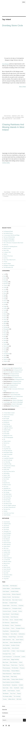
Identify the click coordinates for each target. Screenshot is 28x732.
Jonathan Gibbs (6, 552)
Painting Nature (6, 477)
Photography (6, 329)
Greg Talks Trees (7, 448)
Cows (4, 289)
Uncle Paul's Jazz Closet (8, 513)
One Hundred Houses (8, 233)
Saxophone (14, 685)
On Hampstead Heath (8, 231)
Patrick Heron (14, 665)
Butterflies (5, 283)
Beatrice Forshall (7, 597)
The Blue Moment (7, 490)
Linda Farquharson (7, 557)
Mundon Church (14, 392)
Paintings (5, 327)
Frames (5, 302)
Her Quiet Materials (7, 450)
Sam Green (5, 486)
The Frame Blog (7, 497)
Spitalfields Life (6, 488)
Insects (4, 317)
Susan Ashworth (6, 569)
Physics (5, 331)
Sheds (4, 338)
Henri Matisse (6, 634)
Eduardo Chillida (18, 619)
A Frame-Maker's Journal (8, 412)
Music (22, 115)
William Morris (11, 699)
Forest (4, 445)
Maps (4, 323)
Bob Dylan (5, 602)
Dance (4, 293)
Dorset (11, 619)
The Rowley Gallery (7, 574)
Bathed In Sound (7, 248)
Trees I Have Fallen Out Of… (9, 259)
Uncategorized (6, 353)
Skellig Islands (16, 194)
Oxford (20, 662)
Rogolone (14, 398)
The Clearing (6, 492)
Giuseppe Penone (20, 628)
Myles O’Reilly (22, 86)
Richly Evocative (7, 484)
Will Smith (19, 699)
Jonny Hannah (6, 554)
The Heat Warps (6, 499)
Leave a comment (16, 118)
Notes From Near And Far (9, 471)
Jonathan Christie (15, 645)
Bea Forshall (6, 418)
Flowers (5, 300)
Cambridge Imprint (7, 426)
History (5, 313)
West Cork (10, 118)
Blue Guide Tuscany (17, 599)
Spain (22, 687)
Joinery (5, 319)
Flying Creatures (7, 441)
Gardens (5, 308)
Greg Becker (6, 631)
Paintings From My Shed (8, 240)
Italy (13, 639)
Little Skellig (10, 194)
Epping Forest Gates (7, 435)
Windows (5, 361)
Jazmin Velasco (6, 546)
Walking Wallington (14, 405)
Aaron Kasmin (6, 521)
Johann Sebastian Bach (15, 642)
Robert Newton (6, 567)
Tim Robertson (6, 576)
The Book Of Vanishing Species (10, 246)
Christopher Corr (7, 531)
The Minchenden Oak (8, 267)
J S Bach (13, 651)
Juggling (5, 321)
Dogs (4, 295)
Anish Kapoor (6, 591)
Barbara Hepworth (16, 594)
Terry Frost (12, 693)
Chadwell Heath (13, 602)
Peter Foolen (6, 479)
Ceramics (5, 285)
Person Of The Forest (8, 256)
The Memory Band (7, 503)
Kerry (6, 194)
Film (4, 296)
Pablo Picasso (6, 665)
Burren (7, 193)
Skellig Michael (22, 194)
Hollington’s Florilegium (8, 265)
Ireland (22, 117)
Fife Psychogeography (8, 437)
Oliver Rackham (13, 662)
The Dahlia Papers (7, 494)
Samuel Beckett (6, 685)
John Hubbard (6, 645)
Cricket (5, 291)
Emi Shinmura (6, 538)
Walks (4, 357)
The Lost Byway (7, 501)
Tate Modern (6, 693)
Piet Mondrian (15, 668)
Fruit (4, 304)
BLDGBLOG (6, 422)
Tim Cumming (17, 696)
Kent (14, 653)
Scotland (21, 685)
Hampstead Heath (14, 631)
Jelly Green (5, 548)
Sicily (11, 687)
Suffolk (4, 690)
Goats (4, 310)
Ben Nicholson (15, 597)
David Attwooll (6, 614)
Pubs (4, 336)
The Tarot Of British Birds (9, 237)
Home (3, 706)
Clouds (5, 287)
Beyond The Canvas (7, 420)
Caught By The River (8, 428)
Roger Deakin (6, 676)
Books (4, 278)
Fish (4, 298)
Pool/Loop (5, 244)
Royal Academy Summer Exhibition (11, 682)
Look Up (5, 257)
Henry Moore (14, 634)
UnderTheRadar (6, 515)
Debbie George (6, 537)
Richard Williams (15, 670)
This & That (6, 346)
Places (23, 192)
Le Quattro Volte (7, 252)
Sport (4, 342)
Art (20, 192)
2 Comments (5, 196)
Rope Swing (14, 676)
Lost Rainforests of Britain (9, 465)
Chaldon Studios (7, 429)
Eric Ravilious (6, 625)
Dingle (22, 193)
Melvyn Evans (6, 563)
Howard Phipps (12, 636)
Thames (19, 693)
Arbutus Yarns (6, 416)
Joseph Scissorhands (7, 454)
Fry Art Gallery (6, 446)
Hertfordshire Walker (8, 452)
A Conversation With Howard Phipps (11, 235)
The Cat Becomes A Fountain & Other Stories (13, 242)
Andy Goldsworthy (15, 588)
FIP (4, 439)
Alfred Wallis (6, 585)
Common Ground (7, 611)
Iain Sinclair (20, 636)
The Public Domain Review (9, 507)
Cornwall (14, 611)
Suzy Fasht (5, 572)
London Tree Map (7, 463)
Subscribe (4, 709)
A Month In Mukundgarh (8, 239)
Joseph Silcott (6, 651)
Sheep (4, 340)
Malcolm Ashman (7, 561)
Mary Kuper (5, 662)
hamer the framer (7, 115)
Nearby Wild (6, 469)
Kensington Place (7, 653)
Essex (12, 625)
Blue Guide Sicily (7, 599)
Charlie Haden (6, 605)
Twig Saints (6, 578)
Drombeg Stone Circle (12, 25)
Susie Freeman (6, 571)
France (12, 628)
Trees (4, 349)
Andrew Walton (6, 588)
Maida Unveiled (6, 467)
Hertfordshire (22, 634)
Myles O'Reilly (5, 118)
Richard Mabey (6, 670)
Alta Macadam (13, 585)
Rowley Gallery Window (17, 679)
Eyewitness (18, 625)
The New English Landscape (9, 505)
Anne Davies (6, 525)
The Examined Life (7, 496)
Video (3, 117)
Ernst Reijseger (5, 63)
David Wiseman (6, 535)
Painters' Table (6, 475)
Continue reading (6, 162)
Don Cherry (5, 619)
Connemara (11, 193)
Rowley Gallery (6, 679)
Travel (3, 193)
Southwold (16, 687)
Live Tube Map (6, 462)
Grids (4, 312)
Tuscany (5, 699)
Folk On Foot (6, 443)
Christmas (21, 605)
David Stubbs (6, 617)
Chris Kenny (6, 529)
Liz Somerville (6, 559)
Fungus (5, 306)
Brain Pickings (6, 424)
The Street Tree (6, 509)
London (23, 656)
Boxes (4, 279)
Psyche (5, 480)
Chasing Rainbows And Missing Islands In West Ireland (13, 127)
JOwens (5, 385)
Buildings (5, 281)
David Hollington (7, 192)
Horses (4, 315)
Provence (22, 668)
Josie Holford (6, 388)
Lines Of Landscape (7, 460)
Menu (23, 2)
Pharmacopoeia (6, 668)
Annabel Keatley (7, 523)
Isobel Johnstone (7, 544)
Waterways (5, 359)
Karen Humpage (21, 651)
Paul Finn (5, 565)
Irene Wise (5, 375)
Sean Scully (5, 687)
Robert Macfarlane (7, 673)
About (3, 716)
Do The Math (6, 433)
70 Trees (5, 261)
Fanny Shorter (6, 540)
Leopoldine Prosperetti (8, 458)
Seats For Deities (7, 263)
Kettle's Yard (6, 456)
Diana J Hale (6, 431)
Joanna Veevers (6, 550)
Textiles (5, 344)
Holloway (5, 636)
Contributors (5, 712)
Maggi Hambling (15, 659)
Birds (4, 276)
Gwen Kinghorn (6, 402)
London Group (6, 659)
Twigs (4, 351)
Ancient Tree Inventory (8, 414)
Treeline (5, 254)
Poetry (4, 334)
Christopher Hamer (16, 608)
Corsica (20, 611)
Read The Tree (6, 482)
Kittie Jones (6, 555)
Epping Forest (14, 622)
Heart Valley (6, 250)
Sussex (18, 690)
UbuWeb (5, 511)
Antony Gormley (6, 594)
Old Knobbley (6, 473)
